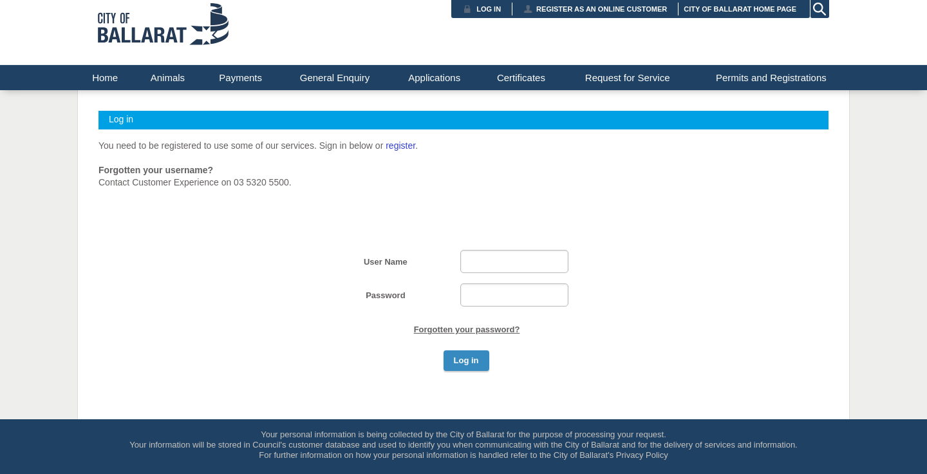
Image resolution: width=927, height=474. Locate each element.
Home (105, 77)
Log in (488, 9)
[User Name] (514, 261)
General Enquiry (335, 77)
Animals (168, 77)
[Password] (514, 295)
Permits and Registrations (771, 77)
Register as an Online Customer (601, 9)
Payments (240, 77)
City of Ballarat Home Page (740, 9)
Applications (434, 77)
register (400, 145)
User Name (385, 262)
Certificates (521, 77)
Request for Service (627, 77)
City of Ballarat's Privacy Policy (611, 455)
